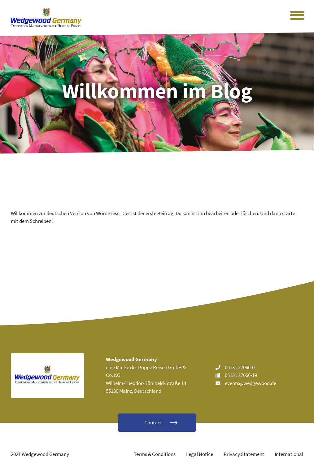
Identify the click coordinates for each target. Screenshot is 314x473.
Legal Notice (199, 454)
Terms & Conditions (155, 454)
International (289, 454)
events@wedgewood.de (250, 383)
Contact (153, 422)
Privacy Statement (244, 454)
